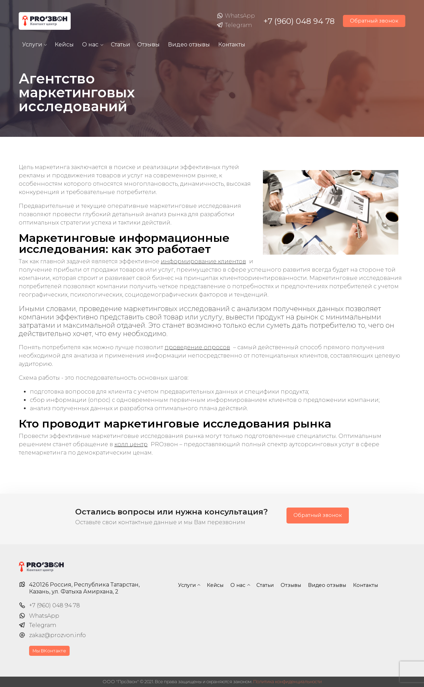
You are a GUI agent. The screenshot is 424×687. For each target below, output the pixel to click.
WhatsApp (236, 16)
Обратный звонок (374, 21)
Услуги (32, 44)
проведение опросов (197, 347)
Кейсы (64, 44)
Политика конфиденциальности (287, 681)
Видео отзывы (189, 44)
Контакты (231, 44)
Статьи (120, 44)
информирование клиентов (203, 261)
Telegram (234, 25)
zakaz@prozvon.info (57, 635)
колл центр (131, 444)
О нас (90, 44)
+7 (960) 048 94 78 (299, 21)
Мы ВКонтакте (49, 650)
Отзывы (148, 44)
